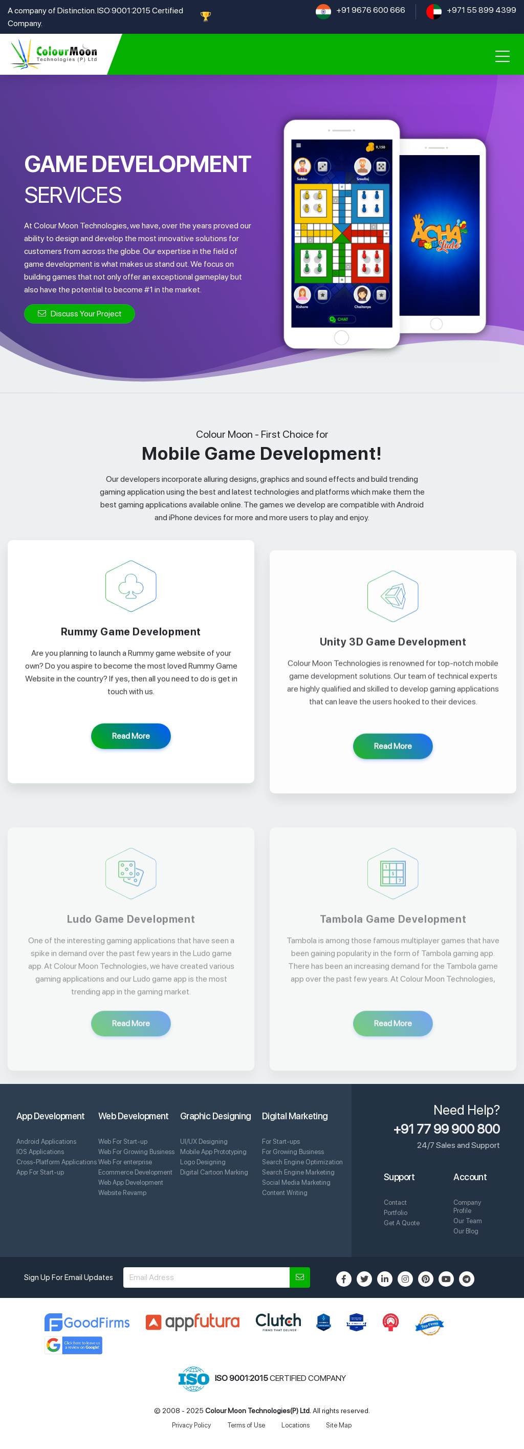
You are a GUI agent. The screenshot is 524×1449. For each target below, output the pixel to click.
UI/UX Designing (204, 1141)
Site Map (339, 1425)
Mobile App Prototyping (213, 1152)
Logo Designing (203, 1162)
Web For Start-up (122, 1141)
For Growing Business (293, 1152)
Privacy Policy (191, 1425)
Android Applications (46, 1141)
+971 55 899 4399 (481, 10)
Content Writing (285, 1193)
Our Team (467, 1221)
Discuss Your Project (80, 313)
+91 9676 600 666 (370, 10)
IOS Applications (40, 1152)
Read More (131, 747)
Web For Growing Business (136, 1152)
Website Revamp (122, 1193)
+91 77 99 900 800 (447, 1129)
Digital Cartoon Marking (214, 1172)
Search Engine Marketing (298, 1172)
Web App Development (130, 1182)
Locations (295, 1425)
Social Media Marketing (296, 1182)
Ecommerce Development (135, 1172)
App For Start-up (40, 1172)
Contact (395, 1202)
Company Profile (467, 1206)
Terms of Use (246, 1425)
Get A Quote (402, 1223)
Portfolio (395, 1213)
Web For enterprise (125, 1162)
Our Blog (465, 1231)
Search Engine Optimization (302, 1162)
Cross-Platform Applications (56, 1162)
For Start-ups (281, 1141)
